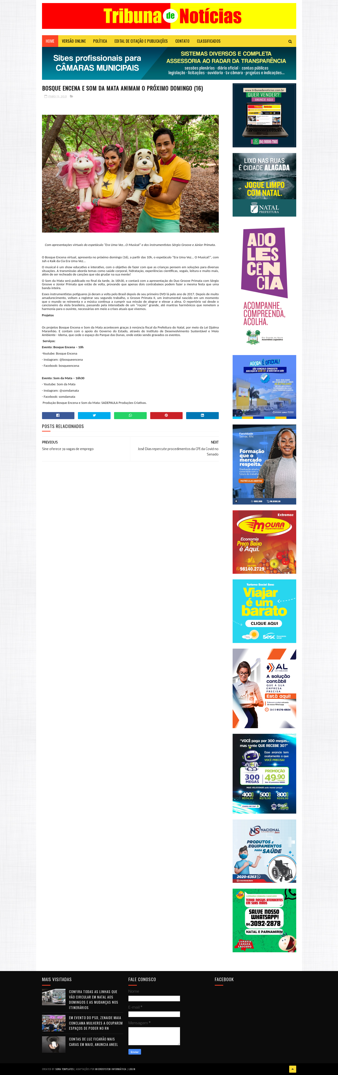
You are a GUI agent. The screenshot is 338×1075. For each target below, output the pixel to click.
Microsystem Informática (110, 1069)
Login (132, 1069)
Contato (182, 41)
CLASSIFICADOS (209, 41)
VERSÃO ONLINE (74, 41)
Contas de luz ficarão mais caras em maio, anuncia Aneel (93, 1041)
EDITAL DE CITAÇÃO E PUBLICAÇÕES (141, 41)
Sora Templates (64, 1069)
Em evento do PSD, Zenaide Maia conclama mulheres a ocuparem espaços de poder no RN (96, 1023)
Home (50, 41)
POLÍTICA (100, 41)
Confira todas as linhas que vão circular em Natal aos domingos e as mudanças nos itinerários (93, 999)
